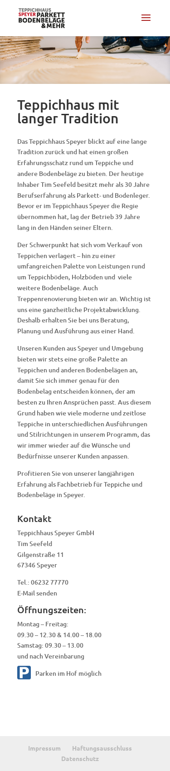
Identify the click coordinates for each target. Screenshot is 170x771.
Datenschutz (80, 758)
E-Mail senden (37, 593)
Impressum (44, 748)
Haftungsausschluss (102, 748)
